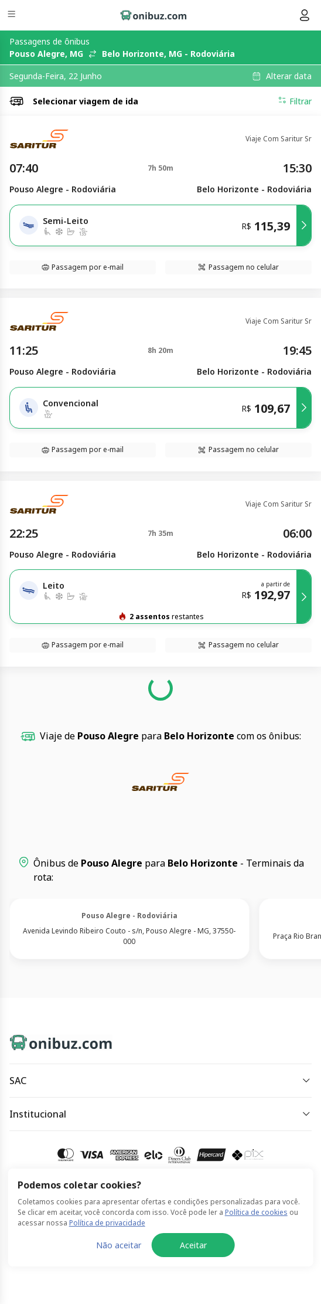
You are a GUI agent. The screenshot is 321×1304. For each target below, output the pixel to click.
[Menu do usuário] (305, 15)
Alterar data (289, 76)
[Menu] (12, 15)
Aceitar (193, 1245)
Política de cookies (256, 1212)
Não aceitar (118, 1245)
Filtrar (295, 101)
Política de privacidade (107, 1223)
